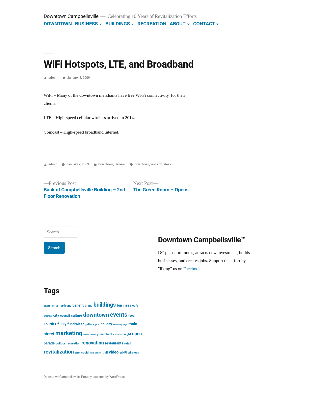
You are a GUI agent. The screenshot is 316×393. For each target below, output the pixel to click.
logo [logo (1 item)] (125, 324)
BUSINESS (86, 24)
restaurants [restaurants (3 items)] (114, 343)
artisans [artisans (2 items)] (65, 305)
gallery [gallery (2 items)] (89, 324)
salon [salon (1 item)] (77, 353)
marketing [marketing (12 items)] (68, 333)
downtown (142, 164)
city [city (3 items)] (56, 315)
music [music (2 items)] (119, 334)
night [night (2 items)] (127, 334)
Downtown (105, 164)
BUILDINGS (117, 24)
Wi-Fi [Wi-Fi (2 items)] (123, 352)
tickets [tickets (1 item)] (98, 353)
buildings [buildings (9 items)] (105, 305)
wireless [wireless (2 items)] (133, 352)
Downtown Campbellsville (71, 16)
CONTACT (204, 24)
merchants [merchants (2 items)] (107, 334)
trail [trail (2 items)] (105, 352)
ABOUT (178, 24)
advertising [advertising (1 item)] (49, 306)
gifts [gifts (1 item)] (97, 324)
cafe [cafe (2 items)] (135, 305)
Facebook (192, 269)
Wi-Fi (154, 164)
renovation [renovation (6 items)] (92, 343)
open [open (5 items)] (137, 333)
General (120, 164)
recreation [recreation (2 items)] (73, 343)
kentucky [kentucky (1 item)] (117, 324)
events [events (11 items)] (118, 314)
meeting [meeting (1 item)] (94, 334)
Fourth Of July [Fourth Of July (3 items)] (55, 324)
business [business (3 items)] (124, 305)
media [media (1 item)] (86, 334)
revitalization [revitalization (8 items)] (59, 352)
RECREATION (151, 24)
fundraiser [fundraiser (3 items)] (75, 324)
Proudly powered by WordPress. (103, 377)
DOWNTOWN (58, 24)
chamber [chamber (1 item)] (48, 316)
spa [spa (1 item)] (92, 353)
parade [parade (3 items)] (49, 343)
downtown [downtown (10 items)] (96, 314)
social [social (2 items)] (85, 352)
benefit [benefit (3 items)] (78, 305)
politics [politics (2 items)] (61, 343)
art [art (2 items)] (57, 305)
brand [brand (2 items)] (89, 305)
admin (53, 78)
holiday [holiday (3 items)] (106, 324)
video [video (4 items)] (113, 352)
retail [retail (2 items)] (127, 343)
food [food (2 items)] (131, 315)
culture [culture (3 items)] (76, 315)
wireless (165, 164)
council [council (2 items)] (65, 315)
